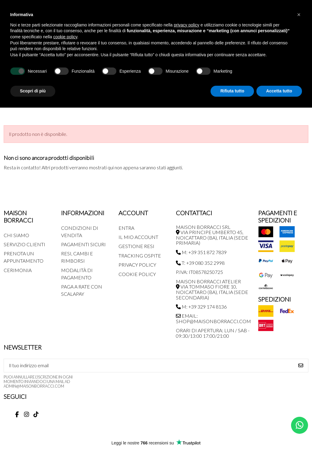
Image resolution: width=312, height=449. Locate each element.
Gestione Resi (136, 246)
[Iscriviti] (300, 365)
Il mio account (138, 237)
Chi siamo (16, 235)
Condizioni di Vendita (79, 231)
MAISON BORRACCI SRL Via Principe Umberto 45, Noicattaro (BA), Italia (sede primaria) (212, 235)
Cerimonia (18, 270)
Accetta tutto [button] (279, 90)
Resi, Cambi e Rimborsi (77, 257)
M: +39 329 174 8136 (201, 306)
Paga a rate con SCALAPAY (81, 290)
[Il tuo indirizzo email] (149, 365)
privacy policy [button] (186, 24)
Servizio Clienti (24, 244)
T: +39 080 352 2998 (200, 263)
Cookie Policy (137, 274)
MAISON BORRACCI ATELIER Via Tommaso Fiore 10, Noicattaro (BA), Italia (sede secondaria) (212, 289)
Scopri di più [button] (33, 90)
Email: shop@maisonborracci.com (213, 318)
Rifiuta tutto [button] (232, 90)
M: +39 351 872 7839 (201, 252)
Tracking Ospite (139, 255)
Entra (126, 228)
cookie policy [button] (65, 36)
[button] (299, 14)
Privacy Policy (137, 265)
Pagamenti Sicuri (83, 244)
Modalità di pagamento (77, 273)
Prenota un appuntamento (23, 257)
